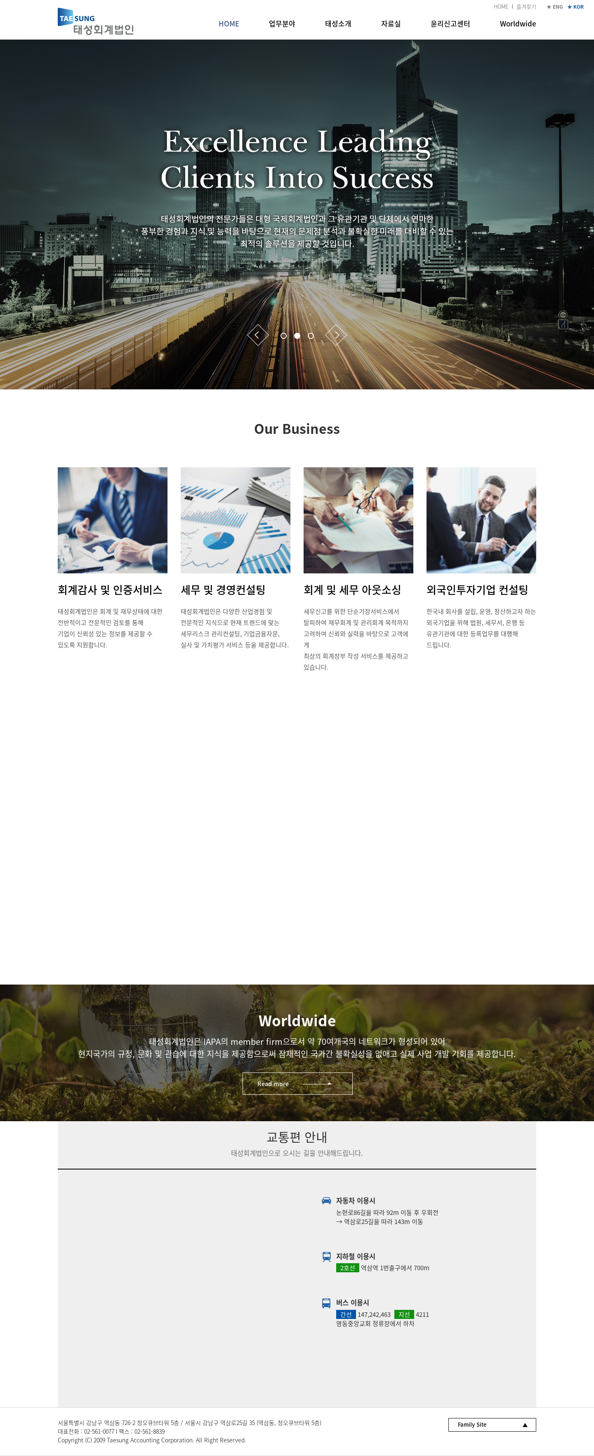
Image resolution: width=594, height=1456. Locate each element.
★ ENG (555, 6)
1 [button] (283, 336)
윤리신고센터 (450, 23)
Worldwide (518, 23)
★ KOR (575, 6)
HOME (501, 6)
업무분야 (282, 23)
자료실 (391, 23)
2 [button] (297, 336)
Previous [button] (258, 335)
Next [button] (336, 335)
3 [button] (311, 336)
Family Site (472, 1424)
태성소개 (338, 23)
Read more (273, 1083)
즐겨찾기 (526, 6)
